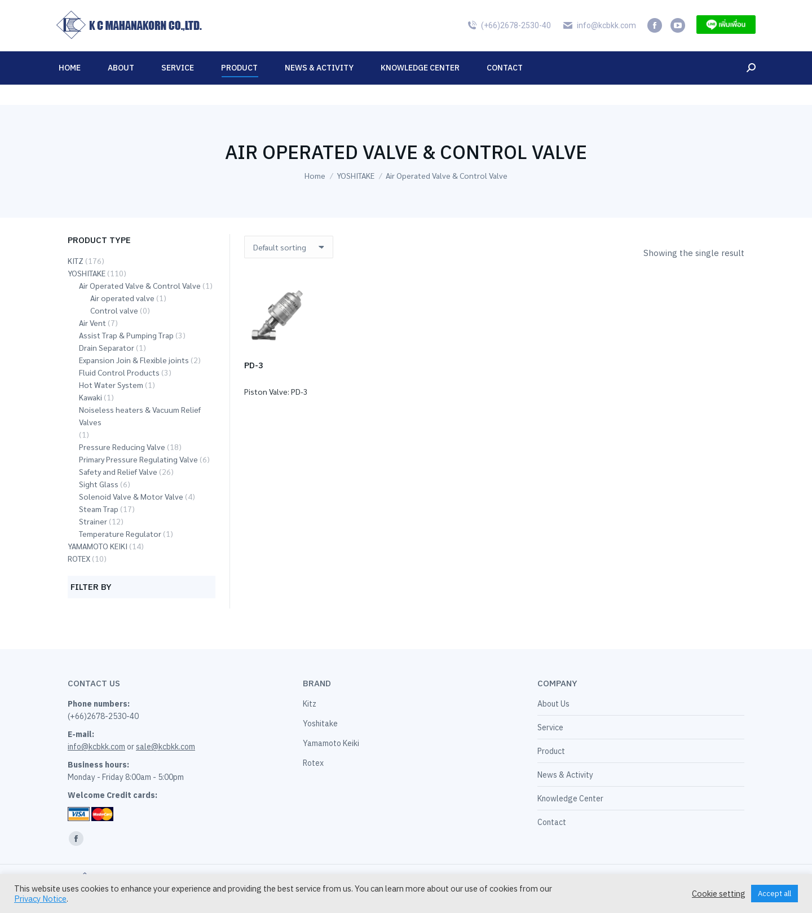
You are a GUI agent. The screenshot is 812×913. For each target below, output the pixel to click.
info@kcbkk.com (599, 45)
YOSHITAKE (86, 273)
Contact (551, 822)
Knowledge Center (570, 798)
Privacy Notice (40, 898)
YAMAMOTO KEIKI (97, 546)
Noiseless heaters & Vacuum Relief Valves (140, 415)
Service (550, 727)
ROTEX (79, 558)
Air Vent (92, 322)
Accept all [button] (774, 893)
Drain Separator (106, 347)
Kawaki (90, 397)
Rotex (313, 763)
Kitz (309, 704)
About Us (553, 704)
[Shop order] (288, 247)
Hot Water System (111, 385)
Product (551, 751)
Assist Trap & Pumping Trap (126, 335)
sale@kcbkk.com (165, 747)
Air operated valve (122, 298)
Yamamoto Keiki (331, 743)
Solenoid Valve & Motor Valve (131, 496)
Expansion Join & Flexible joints (134, 360)
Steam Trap (98, 509)
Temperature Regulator (120, 533)
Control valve (114, 310)
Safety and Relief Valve (118, 471)
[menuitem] (730, 10)
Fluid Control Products (119, 372)
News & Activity (565, 775)
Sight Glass (98, 484)
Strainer (93, 521)
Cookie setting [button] (718, 894)
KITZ (75, 260)
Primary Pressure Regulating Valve (138, 459)
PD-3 (253, 365)
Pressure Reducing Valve (122, 447)
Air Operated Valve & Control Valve (140, 285)
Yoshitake (320, 723)
